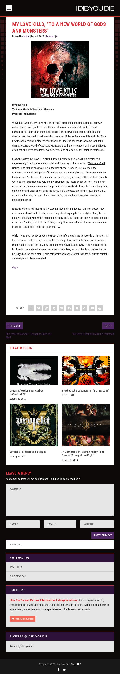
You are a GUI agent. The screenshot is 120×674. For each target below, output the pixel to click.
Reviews (50, 36)
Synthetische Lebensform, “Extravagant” (85, 390)
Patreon (78, 604)
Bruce (26, 36)
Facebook (18, 576)
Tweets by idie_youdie (21, 646)
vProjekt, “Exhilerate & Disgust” (28, 451)
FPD (79, 664)
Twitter (16, 567)
